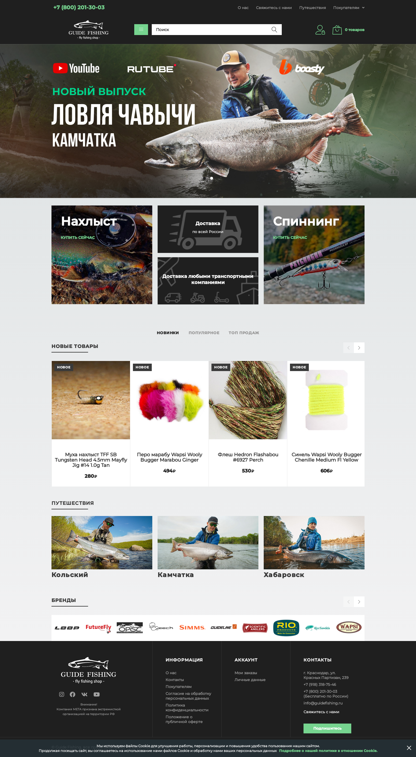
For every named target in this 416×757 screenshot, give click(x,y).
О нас (243, 7)
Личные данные (250, 679)
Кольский (69, 575)
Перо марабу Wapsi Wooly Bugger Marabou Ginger (169, 457)
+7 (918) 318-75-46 (320, 684)
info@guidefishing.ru (323, 703)
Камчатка (176, 575)
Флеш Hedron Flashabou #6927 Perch (248, 457)
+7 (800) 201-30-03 (320, 691)
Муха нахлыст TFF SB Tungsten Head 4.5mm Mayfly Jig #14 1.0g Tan (91, 459)
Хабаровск (284, 575)
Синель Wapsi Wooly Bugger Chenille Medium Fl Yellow (327, 457)
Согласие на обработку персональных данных (188, 696)
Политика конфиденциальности (187, 707)
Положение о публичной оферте (184, 719)
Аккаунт (246, 660)
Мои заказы (246, 672)
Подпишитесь (327, 728)
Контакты (175, 679)
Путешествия (312, 7)
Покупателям (179, 686)
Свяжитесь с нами (274, 7)
